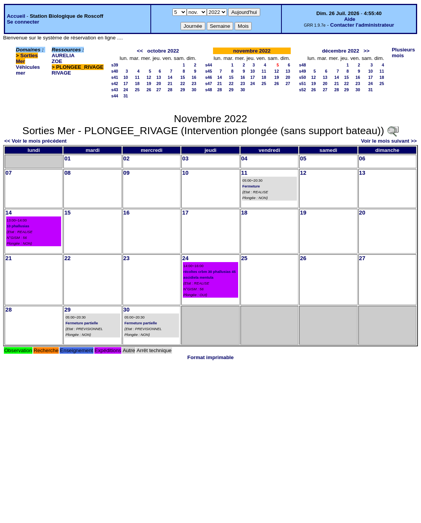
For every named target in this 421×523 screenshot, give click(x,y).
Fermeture (251, 186)
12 (149, 77)
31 (125, 96)
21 (170, 83)
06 (362, 158)
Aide (349, 19)
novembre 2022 (252, 51)
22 (183, 83)
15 (183, 77)
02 (126, 158)
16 (194, 77)
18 (137, 83)
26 (149, 89)
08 (67, 173)
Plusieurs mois (403, 52)
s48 (208, 89)
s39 (114, 65)
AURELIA (63, 55)
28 (170, 89)
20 (159, 83)
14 (170, 77)
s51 (302, 83)
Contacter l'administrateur (362, 25)
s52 (302, 89)
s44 (114, 96)
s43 (114, 89)
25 (137, 89)
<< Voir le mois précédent (35, 141)
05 (303, 158)
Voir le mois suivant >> (389, 141)
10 (125, 77)
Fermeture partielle (81, 323)
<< (140, 51)
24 (125, 89)
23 (194, 83)
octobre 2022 (163, 51)
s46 (208, 77)
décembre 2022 (340, 51)
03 (185, 158)
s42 (114, 83)
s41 (114, 77)
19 (149, 83)
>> (366, 51)
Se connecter (23, 22)
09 (126, 173)
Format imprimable (210, 357)
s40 (114, 71)
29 (183, 89)
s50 (302, 77)
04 (244, 158)
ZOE (57, 61)
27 (159, 89)
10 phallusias (18, 226)
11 (137, 77)
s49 (302, 71)
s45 (208, 71)
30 (194, 89)
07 (8, 173)
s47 (208, 83)
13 (159, 77)
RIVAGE (61, 73)
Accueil (16, 16)
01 (67, 158)
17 (125, 83)
